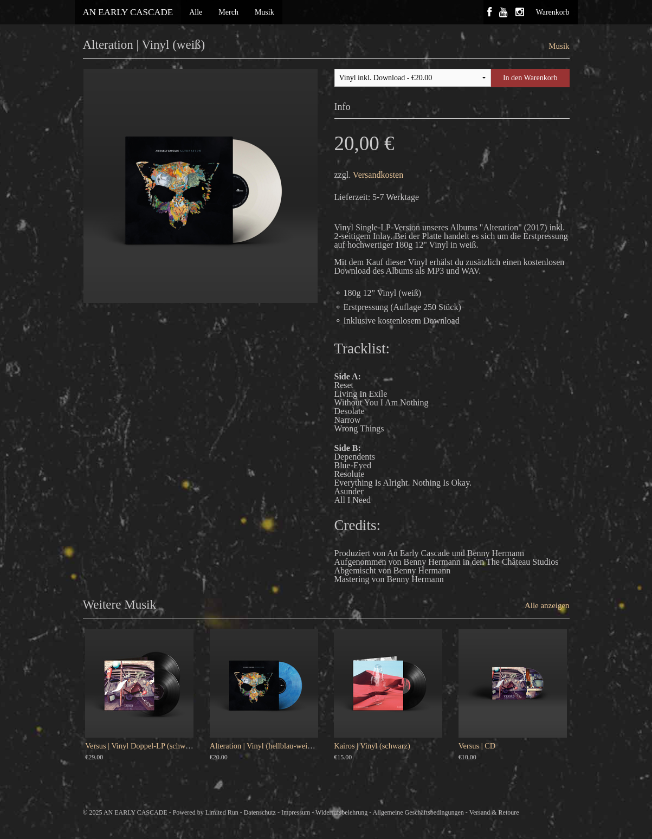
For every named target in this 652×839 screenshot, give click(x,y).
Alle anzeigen (547, 605)
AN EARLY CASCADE (128, 12)
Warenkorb (553, 12)
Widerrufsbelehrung (341, 812)
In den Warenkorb (530, 78)
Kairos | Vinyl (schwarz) (372, 745)
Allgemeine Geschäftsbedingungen (418, 812)
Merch (228, 12)
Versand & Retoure (494, 812)
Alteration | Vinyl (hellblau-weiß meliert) (274, 745)
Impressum (295, 812)
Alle (195, 12)
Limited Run (221, 812)
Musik (264, 12)
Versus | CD (477, 745)
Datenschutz (260, 812)
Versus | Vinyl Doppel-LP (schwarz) (141, 745)
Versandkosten (378, 174)
